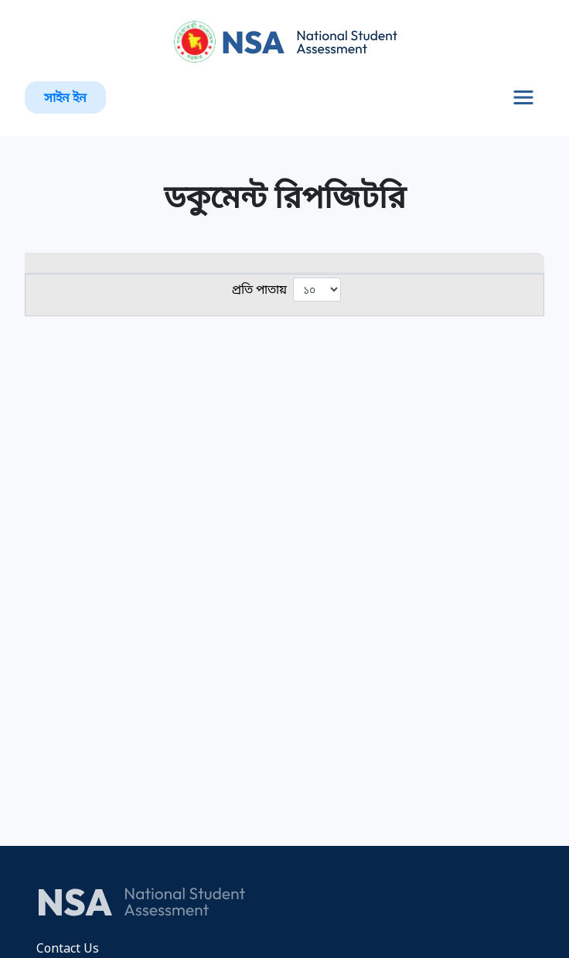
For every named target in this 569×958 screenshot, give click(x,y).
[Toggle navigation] (523, 97)
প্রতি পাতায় (286, 290)
